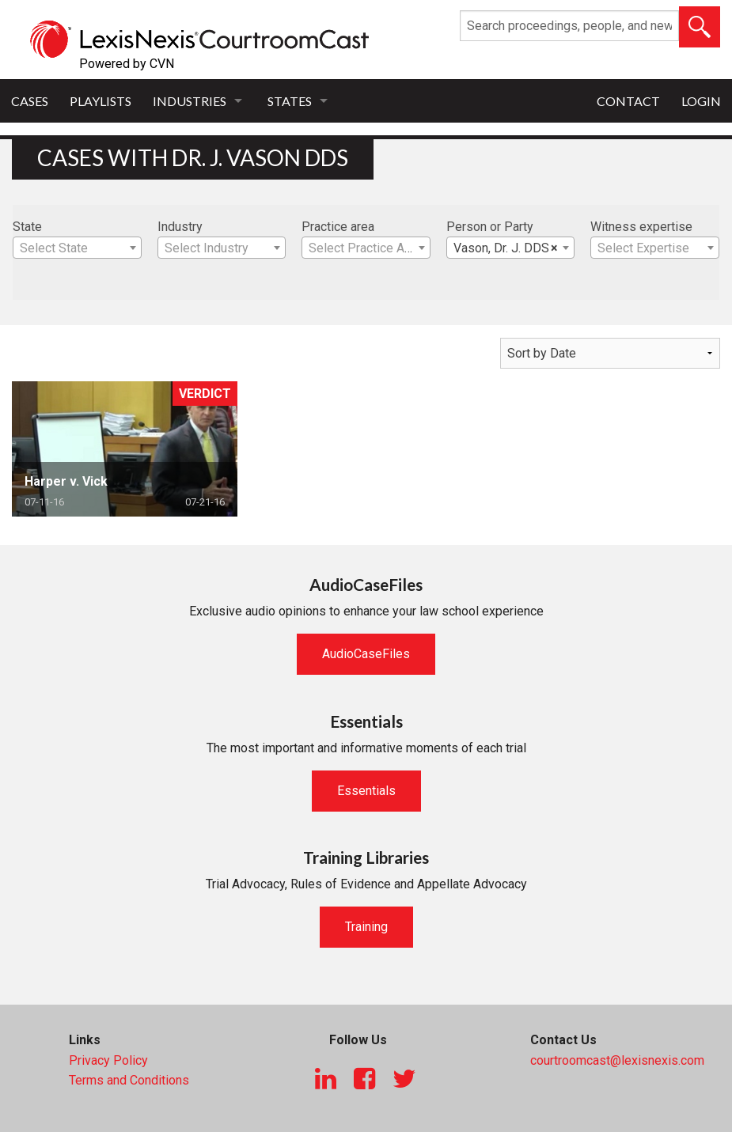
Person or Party (489, 226)
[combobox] (77, 248)
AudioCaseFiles (366, 653)
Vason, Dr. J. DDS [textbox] (506, 248)
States (289, 100)
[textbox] (77, 248)
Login (701, 100)
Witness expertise (641, 226)
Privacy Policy (108, 1060)
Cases (29, 100)
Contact (628, 100)
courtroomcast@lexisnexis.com (617, 1060)
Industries (189, 100)
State (27, 226)
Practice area (338, 226)
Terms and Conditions (129, 1080)
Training (366, 926)
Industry (180, 226)
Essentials (366, 790)
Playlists (100, 100)
